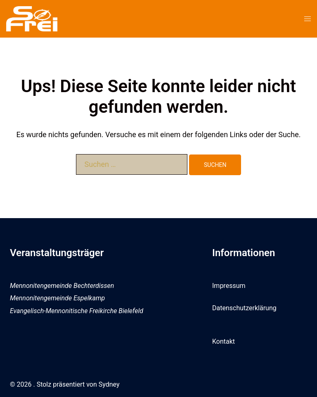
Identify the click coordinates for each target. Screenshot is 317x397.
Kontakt (223, 341)
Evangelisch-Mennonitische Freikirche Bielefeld (76, 311)
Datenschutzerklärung (244, 308)
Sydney (109, 384)
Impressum (229, 286)
